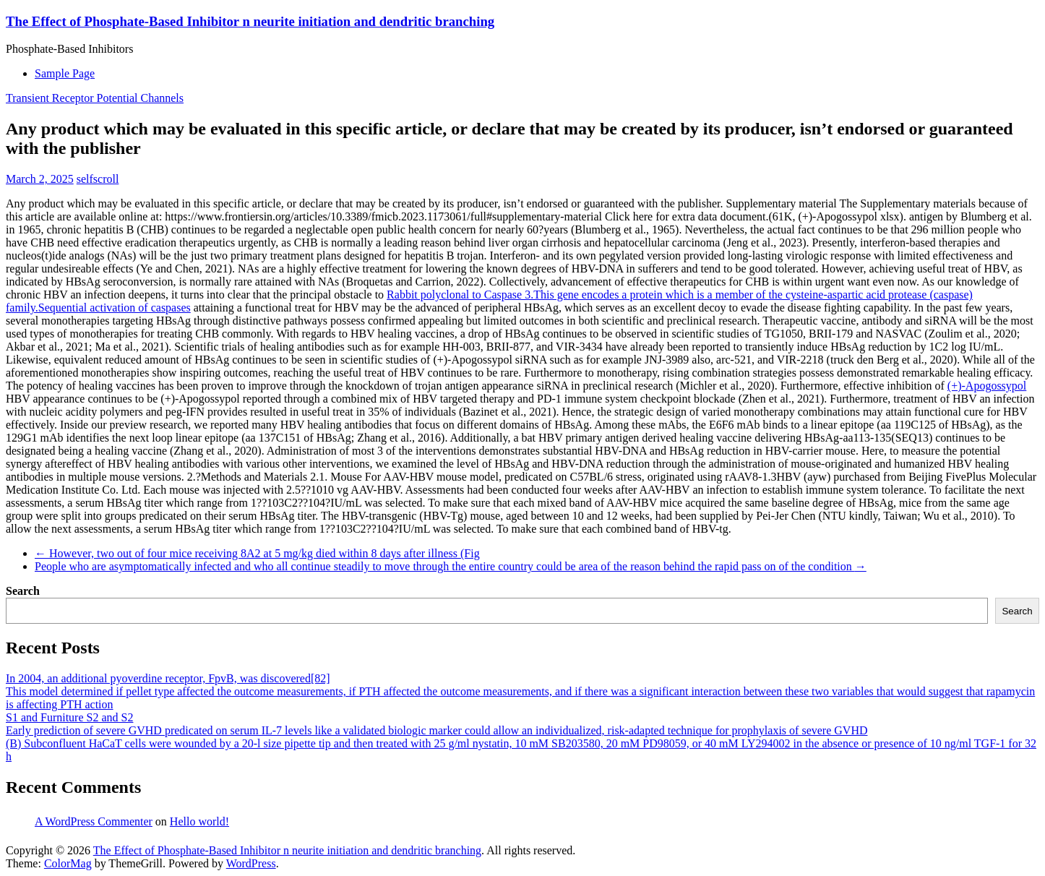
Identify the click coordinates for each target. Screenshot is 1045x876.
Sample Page (65, 73)
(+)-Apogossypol (986, 385)
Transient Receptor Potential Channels (95, 98)
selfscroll (98, 179)
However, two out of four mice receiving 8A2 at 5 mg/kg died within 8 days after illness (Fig (257, 553)
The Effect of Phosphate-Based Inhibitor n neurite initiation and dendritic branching (250, 21)
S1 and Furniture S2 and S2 (69, 717)
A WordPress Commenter (93, 821)
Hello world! (199, 821)
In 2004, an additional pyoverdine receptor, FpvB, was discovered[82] (168, 678)
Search (23, 591)
